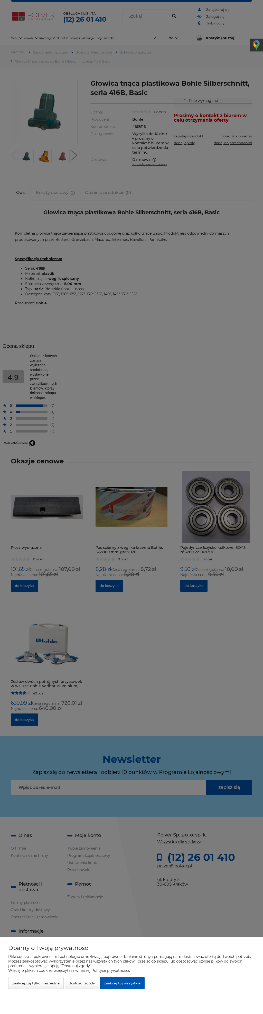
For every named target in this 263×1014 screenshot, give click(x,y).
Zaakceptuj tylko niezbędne (36, 983)
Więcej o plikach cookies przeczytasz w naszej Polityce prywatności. (69, 970)
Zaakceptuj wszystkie (122, 983)
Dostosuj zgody (82, 983)
